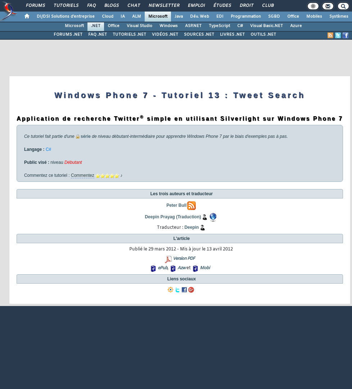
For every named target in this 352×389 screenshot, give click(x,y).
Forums (35, 6)
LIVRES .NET (232, 34)
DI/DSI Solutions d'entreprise (66, 16)
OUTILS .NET (263, 34)
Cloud (107, 16)
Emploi (196, 6)
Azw (181, 268)
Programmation (246, 16)
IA (123, 16)
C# (240, 26)
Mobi (204, 268)
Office (293, 16)
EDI (220, 16)
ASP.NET (193, 26)
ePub (162, 268)
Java (179, 16)
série (86, 136)
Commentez (82, 175)
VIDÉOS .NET (165, 34)
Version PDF (184, 259)
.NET (95, 26)
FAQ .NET (97, 34)
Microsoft (157, 16)
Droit (246, 6)
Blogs (111, 6)
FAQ (91, 6)
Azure (296, 26)
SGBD (274, 16)
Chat (133, 6)
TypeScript (219, 26)
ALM (136, 16)
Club (267, 6)
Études (221, 6)
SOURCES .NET (199, 34)
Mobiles (314, 16)
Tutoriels (66, 6)
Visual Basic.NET (266, 26)
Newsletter (164, 6)
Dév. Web (199, 16)
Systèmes (338, 16)
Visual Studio (139, 26)
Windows (168, 26)
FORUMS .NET (68, 34)
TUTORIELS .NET (129, 34)
